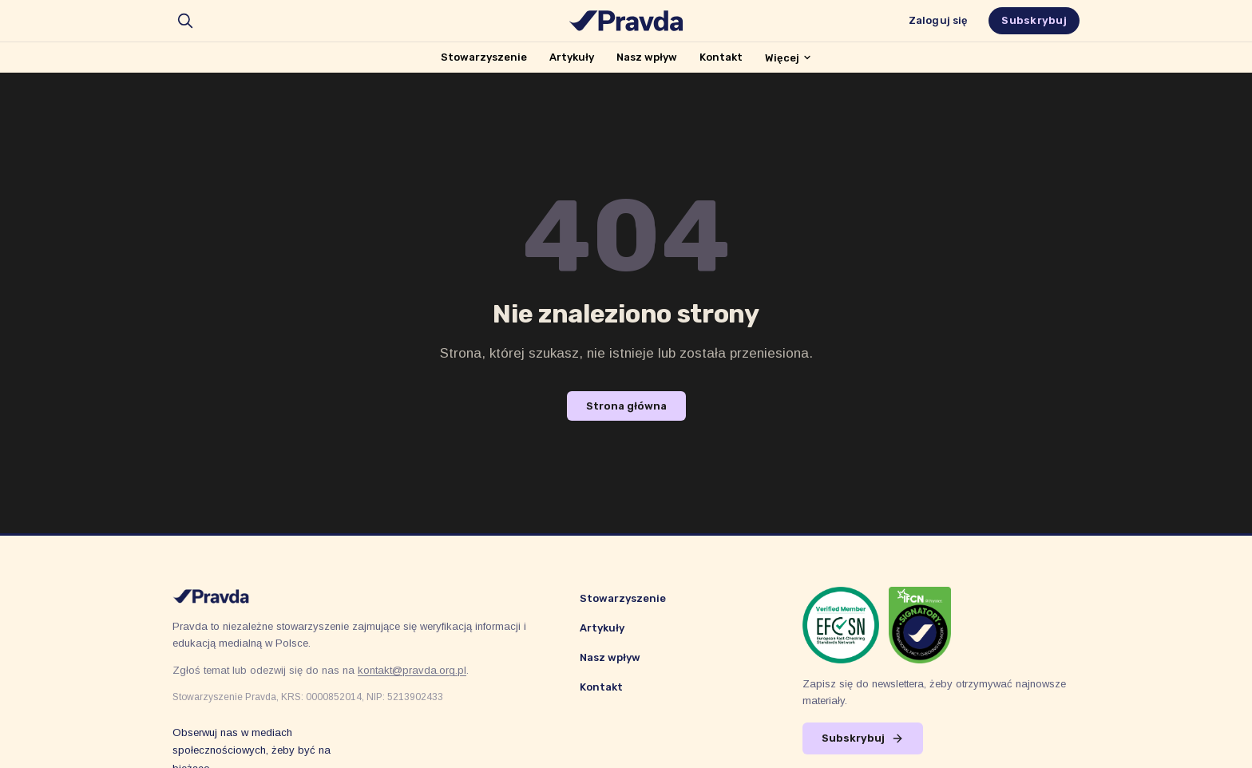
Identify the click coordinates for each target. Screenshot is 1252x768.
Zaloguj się (938, 20)
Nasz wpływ (646, 57)
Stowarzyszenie (484, 57)
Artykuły (571, 57)
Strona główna (626, 406)
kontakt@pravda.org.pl (412, 670)
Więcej (788, 58)
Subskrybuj (1034, 20)
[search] (185, 21)
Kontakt (721, 57)
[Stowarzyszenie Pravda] (626, 20)
